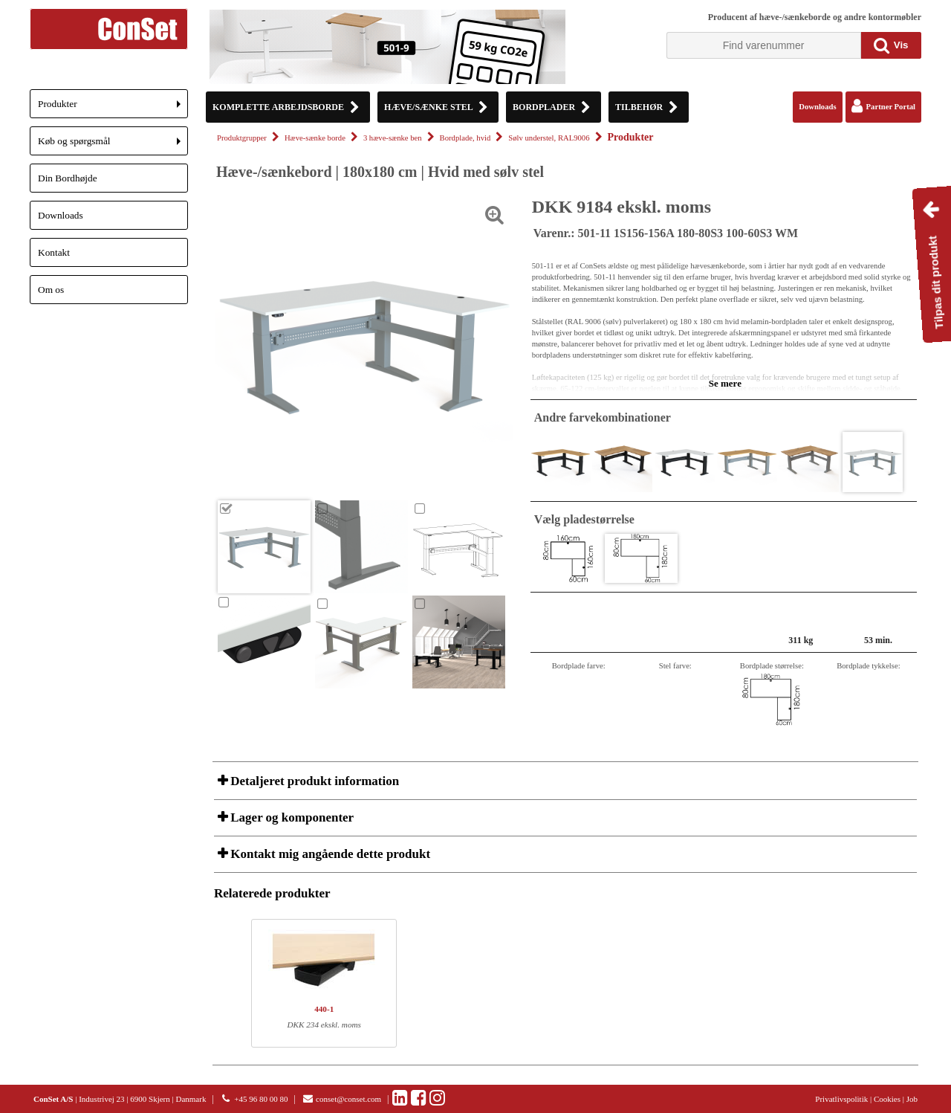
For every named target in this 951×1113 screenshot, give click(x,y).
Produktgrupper (242, 138)
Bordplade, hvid (465, 138)
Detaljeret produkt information (313, 781)
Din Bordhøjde (67, 178)
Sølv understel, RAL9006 (548, 138)
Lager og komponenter (290, 817)
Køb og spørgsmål (113, 145)
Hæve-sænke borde (315, 138)
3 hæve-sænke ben (392, 138)
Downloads (60, 215)
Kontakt (54, 252)
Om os (51, 289)
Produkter (113, 108)
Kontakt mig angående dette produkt (328, 854)
